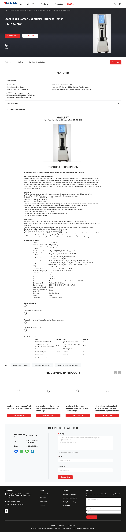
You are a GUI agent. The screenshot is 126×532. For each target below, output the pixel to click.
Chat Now (30, 36)
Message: (62, 434)
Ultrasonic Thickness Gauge (70, 498)
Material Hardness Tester (24, 10)
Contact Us (42, 505)
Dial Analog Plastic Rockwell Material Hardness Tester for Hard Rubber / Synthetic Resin (107, 408)
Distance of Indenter (39, 289)
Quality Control (43, 501)
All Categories (66, 505)
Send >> (92, 517)
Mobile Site (61, 525)
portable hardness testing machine (67, 365)
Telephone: (62, 466)
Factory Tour (43, 497)
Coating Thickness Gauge (69, 502)
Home (6, 10)
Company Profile (44, 494)
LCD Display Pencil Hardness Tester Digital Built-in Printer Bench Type (47, 408)
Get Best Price (12, 36)
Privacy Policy (71, 525)
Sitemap (53, 525)
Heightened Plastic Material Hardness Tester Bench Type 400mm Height (77, 408)
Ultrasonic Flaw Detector (69, 494)
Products (13, 10)
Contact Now (65, 477)
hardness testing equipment (42, 365)
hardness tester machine (20, 365)
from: (60, 456)
